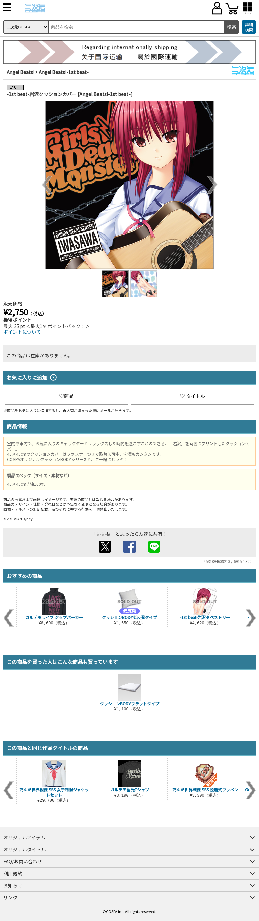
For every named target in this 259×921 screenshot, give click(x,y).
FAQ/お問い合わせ (22, 861)
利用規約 (12, 873)
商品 (66, 396)
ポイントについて (22, 331)
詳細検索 (249, 27)
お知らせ (12, 885)
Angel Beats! (20, 72)
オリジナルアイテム (24, 837)
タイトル (192, 396)
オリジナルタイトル (24, 849)
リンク (10, 897)
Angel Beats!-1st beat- (64, 72)
